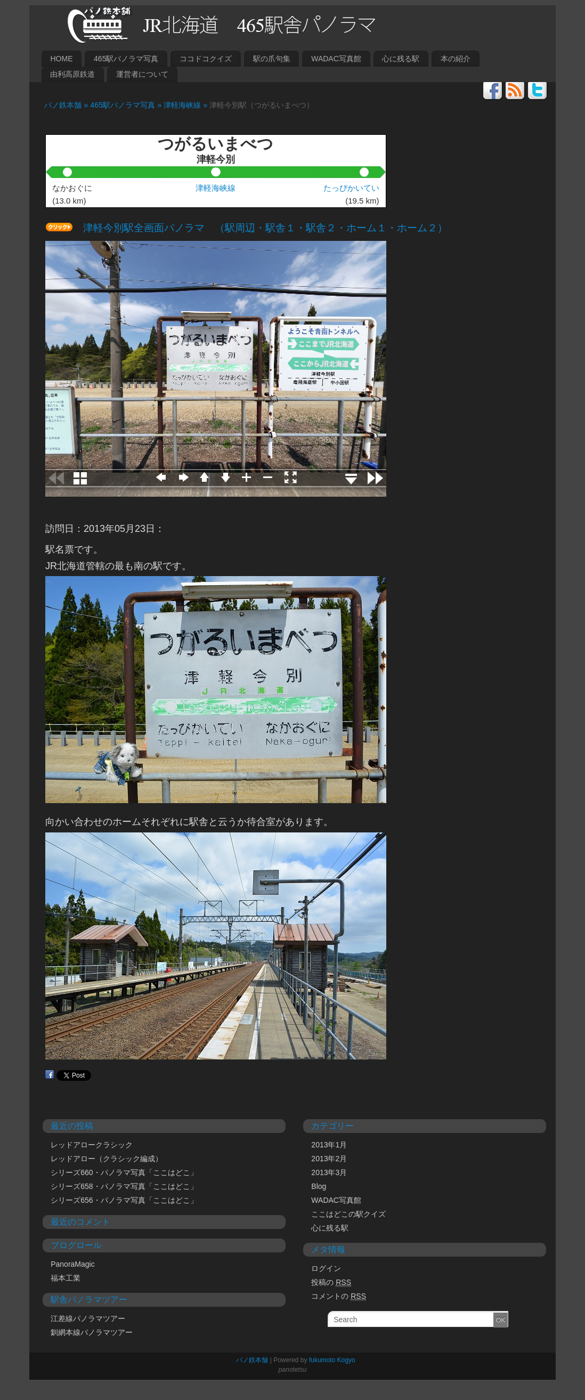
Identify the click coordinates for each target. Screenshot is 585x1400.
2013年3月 (329, 1172)
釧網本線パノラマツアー (92, 1332)
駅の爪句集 (271, 58)
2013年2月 (329, 1158)
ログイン (326, 1268)
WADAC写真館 (336, 58)
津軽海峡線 (215, 187)
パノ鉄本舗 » (63, 105)
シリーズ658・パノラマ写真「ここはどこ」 (124, 1186)
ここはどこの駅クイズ (348, 1214)
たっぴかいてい (351, 187)
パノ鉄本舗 (249, 1360)
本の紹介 (455, 58)
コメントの (338, 1296)
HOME (61, 58)
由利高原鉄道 (72, 74)
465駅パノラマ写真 (126, 58)
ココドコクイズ (206, 58)
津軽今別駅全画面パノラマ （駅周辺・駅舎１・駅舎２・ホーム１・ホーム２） (260, 227)
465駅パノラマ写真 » (127, 105)
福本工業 (65, 1278)
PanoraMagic (73, 1264)
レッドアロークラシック (92, 1144)
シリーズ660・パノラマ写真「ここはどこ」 (124, 1172)
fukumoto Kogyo (332, 1360)
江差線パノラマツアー (88, 1318)
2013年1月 (329, 1144)
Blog (318, 1186)
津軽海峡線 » (186, 105)
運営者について (142, 74)
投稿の (331, 1282)
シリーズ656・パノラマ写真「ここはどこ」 (124, 1200)
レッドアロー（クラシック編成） (106, 1158)
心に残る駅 (400, 58)
